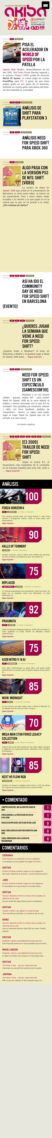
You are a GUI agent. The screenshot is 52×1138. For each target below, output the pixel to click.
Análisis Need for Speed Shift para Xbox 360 (35, 142)
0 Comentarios (22, 550)
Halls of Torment (14, 546)
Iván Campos (21, 742)
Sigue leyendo (36, 357)
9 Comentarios (14, 371)
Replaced (8, 583)
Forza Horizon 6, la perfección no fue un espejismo (21, 859)
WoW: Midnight (12, 698)
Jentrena (23, 663)
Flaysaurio (8, 104)
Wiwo (6, 41)
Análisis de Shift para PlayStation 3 (34, 113)
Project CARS (22, 75)
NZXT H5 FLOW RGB (14, 777)
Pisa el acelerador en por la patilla (35, 54)
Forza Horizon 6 (13, 508)
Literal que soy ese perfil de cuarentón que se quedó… (22, 968)
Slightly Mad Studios (13, 69)
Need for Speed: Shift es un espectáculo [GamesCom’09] (35, 382)
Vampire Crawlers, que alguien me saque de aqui (20, 911)
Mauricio (28, 586)
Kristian (7, 134)
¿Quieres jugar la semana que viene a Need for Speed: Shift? (35, 336)
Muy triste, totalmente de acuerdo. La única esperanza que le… (25, 874)
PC (21, 81)
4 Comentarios (13, 41)
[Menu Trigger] (45, 5)
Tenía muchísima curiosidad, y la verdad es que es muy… (23, 913)
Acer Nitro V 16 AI (14, 659)
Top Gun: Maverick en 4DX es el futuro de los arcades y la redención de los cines (23, 897)
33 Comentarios (14, 164)
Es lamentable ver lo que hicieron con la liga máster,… (22, 886)
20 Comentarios (14, 134)
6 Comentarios (14, 322)
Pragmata (9, 621)
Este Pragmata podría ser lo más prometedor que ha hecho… (25, 944)
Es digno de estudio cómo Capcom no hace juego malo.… (23, 956)
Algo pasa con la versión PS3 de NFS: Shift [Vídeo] (35, 175)
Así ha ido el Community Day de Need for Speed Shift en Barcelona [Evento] (26, 294)
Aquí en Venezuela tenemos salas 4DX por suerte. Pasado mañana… (24, 930)
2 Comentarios (15, 104)
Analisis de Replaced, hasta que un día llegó (18, 822)
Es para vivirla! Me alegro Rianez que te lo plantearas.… (23, 901)
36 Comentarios (14, 278)
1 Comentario (29, 512)
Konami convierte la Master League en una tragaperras (22, 871)
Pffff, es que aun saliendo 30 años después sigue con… (22, 980)
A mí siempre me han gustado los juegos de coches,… (22, 862)
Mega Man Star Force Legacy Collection (21, 736)
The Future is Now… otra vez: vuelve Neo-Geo (19, 965)
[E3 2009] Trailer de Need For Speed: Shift (35, 450)
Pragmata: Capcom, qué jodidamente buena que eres (22, 941)
